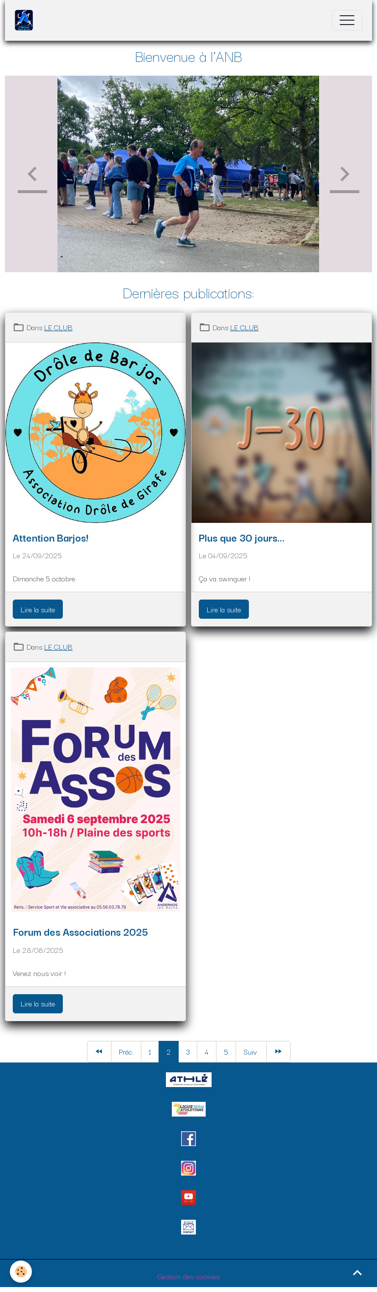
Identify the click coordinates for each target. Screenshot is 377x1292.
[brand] (26, 20)
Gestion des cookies (188, 1276)
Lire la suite (38, 609)
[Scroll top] (357, 1272)
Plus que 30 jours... (242, 537)
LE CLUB (58, 327)
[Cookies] (21, 1272)
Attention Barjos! (50, 537)
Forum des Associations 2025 (80, 931)
